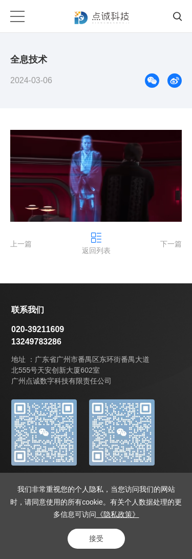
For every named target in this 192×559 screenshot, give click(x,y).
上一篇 (21, 244)
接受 (96, 538)
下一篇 (171, 244)
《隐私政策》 (117, 514)
